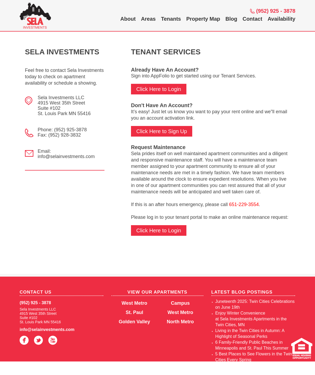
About (128, 19)
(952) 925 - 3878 (275, 11)
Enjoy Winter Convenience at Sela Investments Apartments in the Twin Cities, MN (251, 319)
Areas (148, 19)
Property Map (203, 19)
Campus (180, 303)
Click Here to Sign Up (161, 131)
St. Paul (134, 312)
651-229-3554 (244, 204)
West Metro (134, 303)
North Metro (180, 321)
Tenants (171, 19)
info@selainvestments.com (47, 329)
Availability (281, 19)
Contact (252, 19)
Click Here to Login (158, 89)
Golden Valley (134, 321)
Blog (231, 19)
